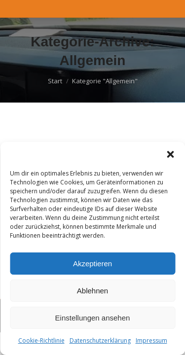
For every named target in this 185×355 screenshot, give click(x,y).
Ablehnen (92, 290)
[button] (170, 154)
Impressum (151, 340)
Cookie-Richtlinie (41, 340)
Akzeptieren (92, 263)
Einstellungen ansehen (92, 318)
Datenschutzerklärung (100, 340)
